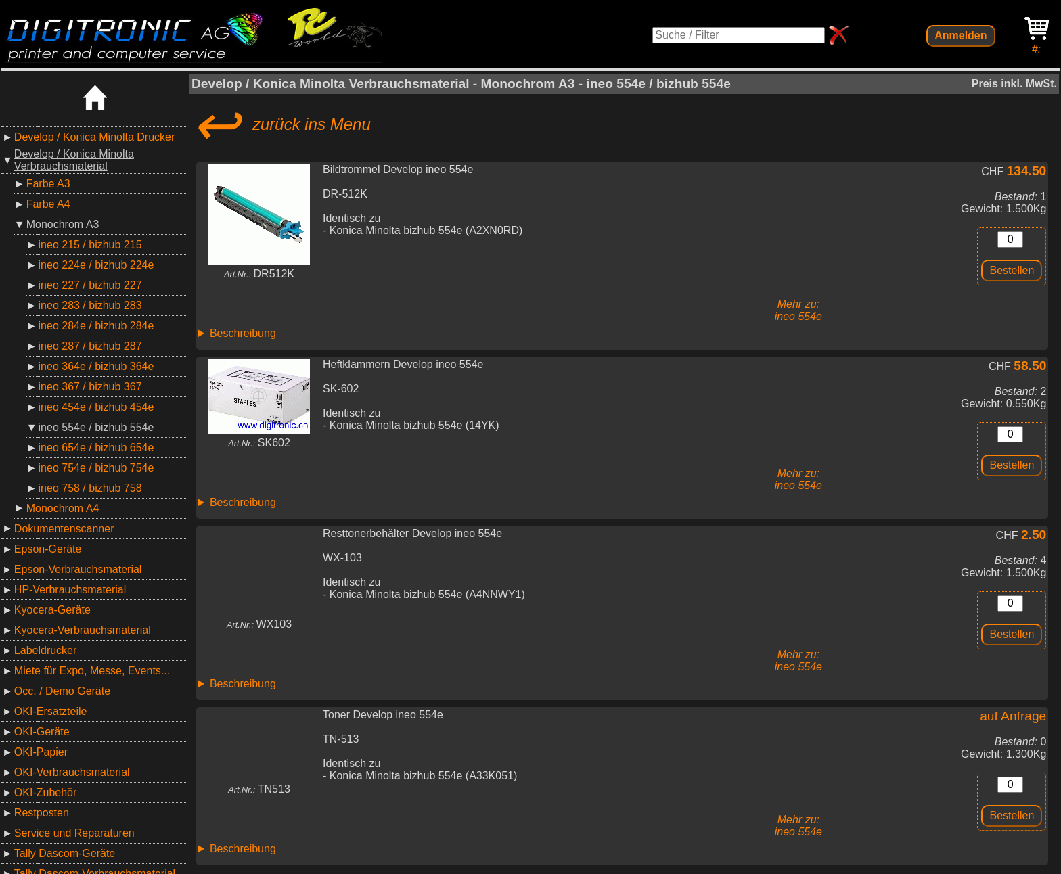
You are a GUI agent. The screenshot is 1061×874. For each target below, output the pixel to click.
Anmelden (960, 35)
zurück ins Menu (281, 124)
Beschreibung (243, 333)
